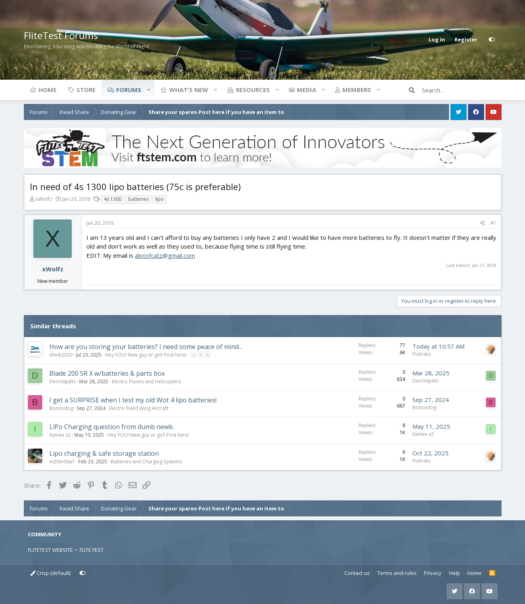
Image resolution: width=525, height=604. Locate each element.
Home (48, 90)
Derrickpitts (62, 381)
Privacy (432, 573)
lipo (159, 199)
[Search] (462, 90)
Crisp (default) (50, 573)
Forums (128, 90)
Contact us (357, 573)
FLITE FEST (91, 549)
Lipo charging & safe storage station (104, 453)
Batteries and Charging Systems (146, 461)
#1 (493, 223)
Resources (253, 90)
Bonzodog (61, 408)
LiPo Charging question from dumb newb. (111, 426)
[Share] (483, 223)
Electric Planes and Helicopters (146, 381)
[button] (148, 90)
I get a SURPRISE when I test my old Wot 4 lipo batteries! (133, 400)
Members (356, 90)
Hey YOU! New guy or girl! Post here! (146, 354)
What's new (188, 90)
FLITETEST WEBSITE (50, 549)
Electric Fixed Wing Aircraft (138, 408)
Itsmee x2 (60, 434)
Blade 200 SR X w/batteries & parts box (107, 373)
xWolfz (43, 198)
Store (86, 90)
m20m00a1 (62, 461)
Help (454, 573)
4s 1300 (112, 199)
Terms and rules (397, 573)
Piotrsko (421, 354)
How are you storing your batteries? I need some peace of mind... (145, 346)
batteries (138, 199)
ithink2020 (60, 354)
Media (306, 90)
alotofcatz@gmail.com (165, 255)
